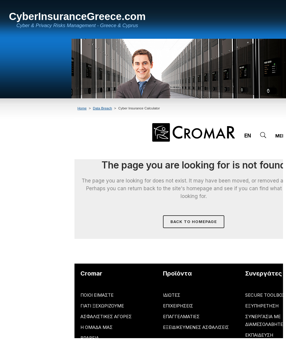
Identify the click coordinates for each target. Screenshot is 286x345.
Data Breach (102, 108)
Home (82, 108)
